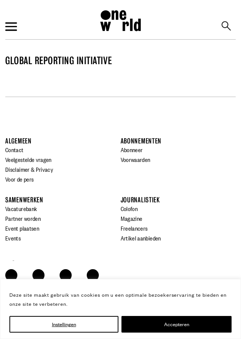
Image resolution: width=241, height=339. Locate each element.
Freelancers (134, 228)
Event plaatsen (22, 228)
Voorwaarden (135, 159)
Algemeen (18, 141)
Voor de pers (19, 179)
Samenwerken (24, 200)
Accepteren (176, 324)
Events (13, 238)
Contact (14, 149)
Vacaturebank (21, 208)
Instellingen (64, 324)
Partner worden (23, 218)
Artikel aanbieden (141, 238)
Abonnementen (141, 141)
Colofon (129, 208)
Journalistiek (140, 200)
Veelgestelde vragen (28, 159)
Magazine (132, 218)
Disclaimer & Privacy (29, 169)
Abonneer (132, 149)
